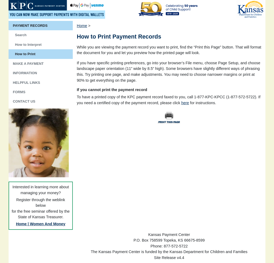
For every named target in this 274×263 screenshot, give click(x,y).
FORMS (19, 92)
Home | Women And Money (41, 224)
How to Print (25, 54)
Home (82, 26)
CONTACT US (24, 101)
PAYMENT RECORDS (30, 26)
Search (20, 35)
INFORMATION (25, 73)
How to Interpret (28, 45)
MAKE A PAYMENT (28, 64)
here (185, 103)
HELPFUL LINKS (26, 83)
